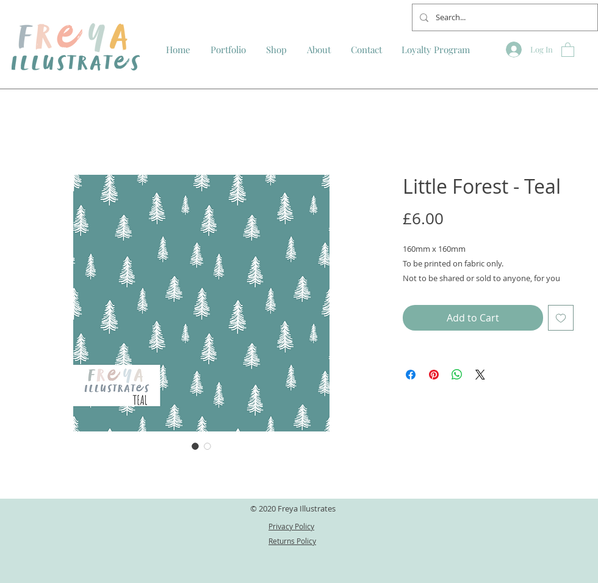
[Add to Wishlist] (561, 318)
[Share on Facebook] (410, 374)
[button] (567, 49)
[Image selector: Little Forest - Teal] (195, 446)
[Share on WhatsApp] (457, 374)
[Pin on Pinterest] (434, 374)
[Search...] (504, 17)
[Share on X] (480, 374)
